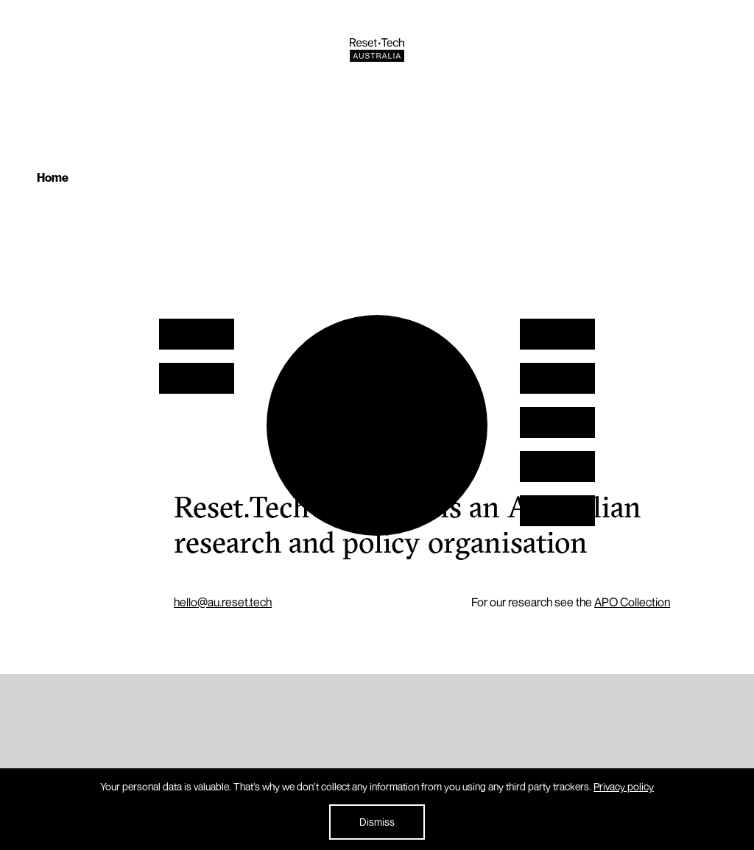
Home (52, 177)
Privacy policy (623, 786)
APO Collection (632, 602)
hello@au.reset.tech (223, 602)
